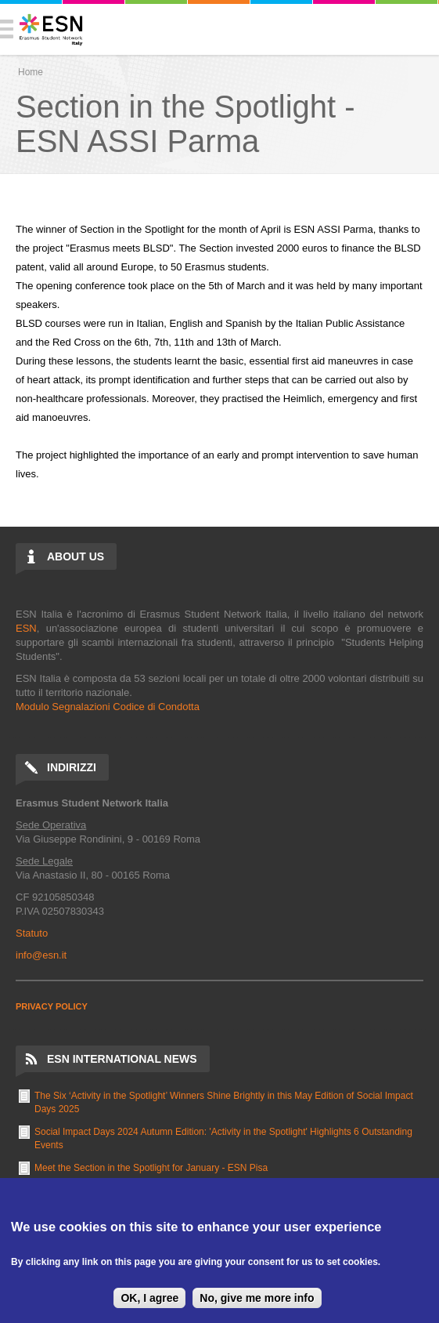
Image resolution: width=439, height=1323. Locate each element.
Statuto (32, 933)
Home (30, 72)
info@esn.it (41, 955)
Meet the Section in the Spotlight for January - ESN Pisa (151, 1167)
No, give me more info (257, 1298)
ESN (26, 628)
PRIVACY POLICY (52, 1006)
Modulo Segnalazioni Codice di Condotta (108, 706)
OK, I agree (149, 1298)
